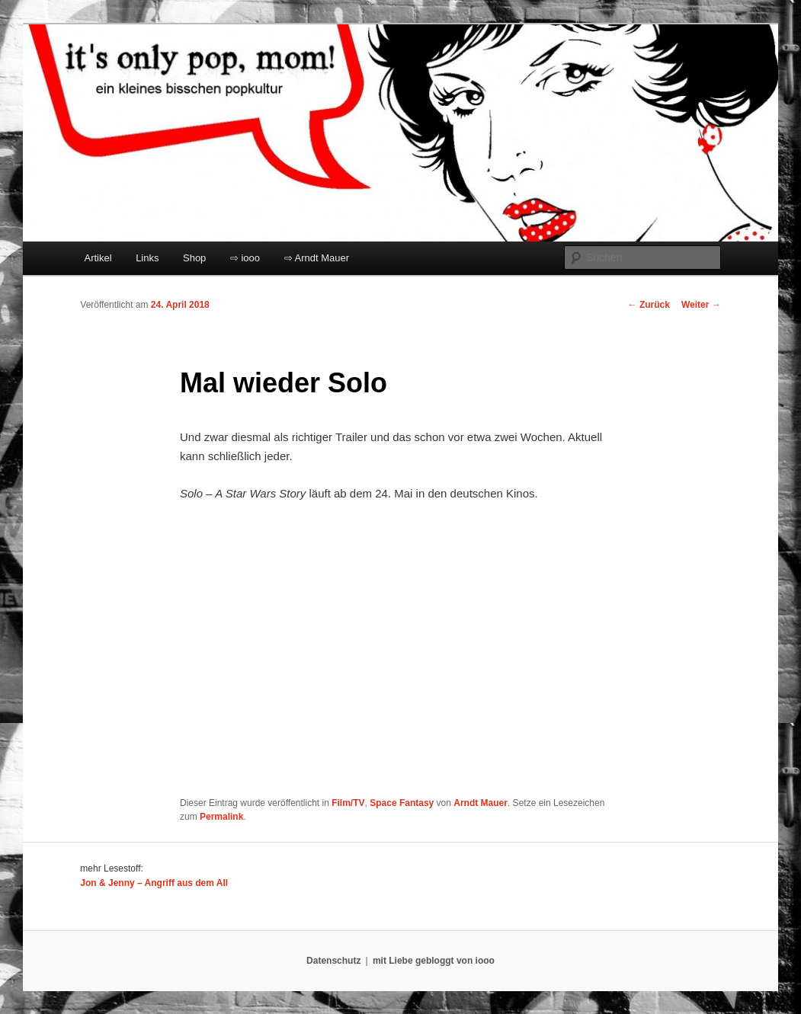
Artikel (98, 258)
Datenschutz (333, 960)
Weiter (701, 304)
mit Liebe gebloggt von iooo (434, 960)
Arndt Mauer (480, 803)
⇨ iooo (245, 258)
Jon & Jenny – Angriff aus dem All (154, 883)
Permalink (221, 816)
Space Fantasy (402, 803)
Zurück (649, 304)
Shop (194, 258)
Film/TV (348, 803)
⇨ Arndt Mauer (316, 258)
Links (147, 258)
